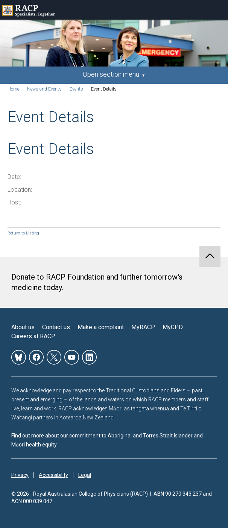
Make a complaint (101, 327)
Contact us (56, 327)
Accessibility (53, 475)
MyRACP (143, 327)
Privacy (20, 475)
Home (13, 89)
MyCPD (173, 327)
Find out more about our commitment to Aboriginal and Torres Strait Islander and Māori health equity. (107, 440)
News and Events (44, 89)
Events (76, 89)
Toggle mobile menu (218, 10)
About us (23, 327)
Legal (84, 475)
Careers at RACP (33, 336)
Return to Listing (23, 233)
